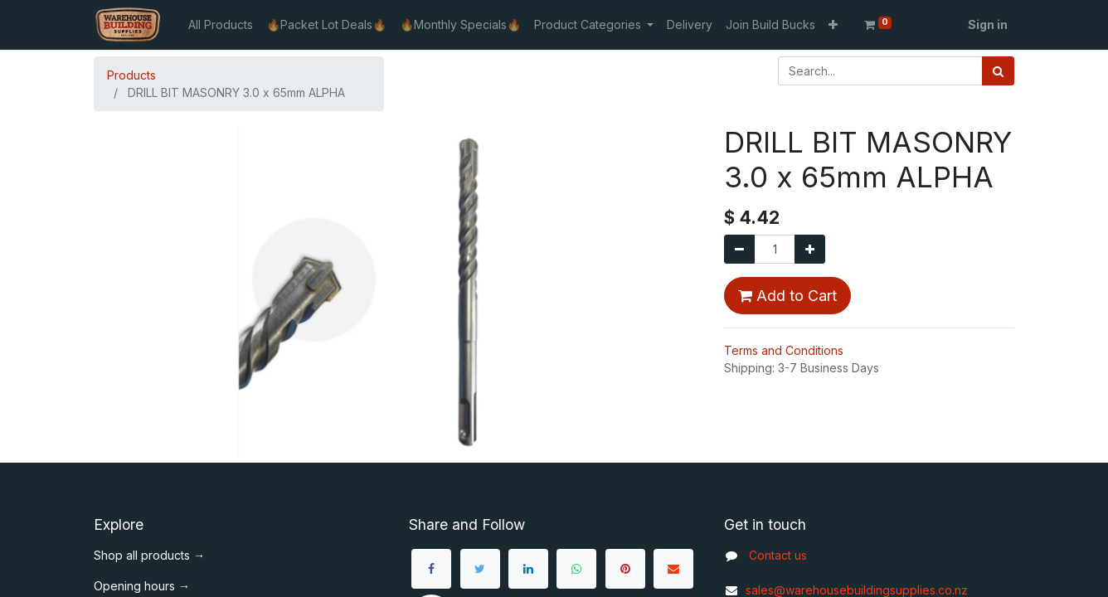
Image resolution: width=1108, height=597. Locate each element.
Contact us (778, 555)
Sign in (988, 24)
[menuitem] (221, 24)
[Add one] (810, 249)
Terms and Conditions (783, 350)
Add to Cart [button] (787, 295)
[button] (833, 24)
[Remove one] (739, 249)
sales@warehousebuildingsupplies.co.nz (846, 590)
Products (131, 75)
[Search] (998, 70)
